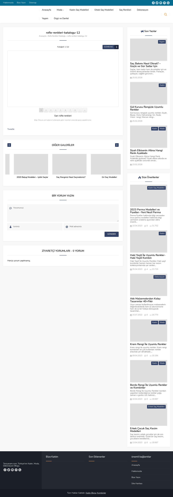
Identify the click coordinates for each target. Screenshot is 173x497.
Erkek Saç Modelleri (156, 407)
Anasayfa (42, 36)
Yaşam (162, 42)
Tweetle (10, 129)
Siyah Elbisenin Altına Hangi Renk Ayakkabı (146, 152)
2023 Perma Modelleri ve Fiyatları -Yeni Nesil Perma (145, 211)
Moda (162, 129)
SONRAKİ (108, 47)
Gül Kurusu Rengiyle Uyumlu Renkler (146, 108)
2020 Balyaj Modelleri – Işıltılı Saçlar (64, 177)
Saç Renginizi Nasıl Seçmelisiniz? (103, 177)
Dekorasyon (160, 277)
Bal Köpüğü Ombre (25, 177)
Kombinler (101, 493)
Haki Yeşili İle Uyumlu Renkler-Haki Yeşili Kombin (148, 256)
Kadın (162, 85)
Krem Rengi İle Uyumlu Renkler (148, 344)
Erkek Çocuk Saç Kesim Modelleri (143, 430)
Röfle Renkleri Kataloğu (57, 36)
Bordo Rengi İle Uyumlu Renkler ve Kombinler (148, 386)
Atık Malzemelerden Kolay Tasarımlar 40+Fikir (145, 300)
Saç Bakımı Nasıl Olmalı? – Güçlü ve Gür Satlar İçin (145, 65)
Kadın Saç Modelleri (156, 188)
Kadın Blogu (91, 493)
